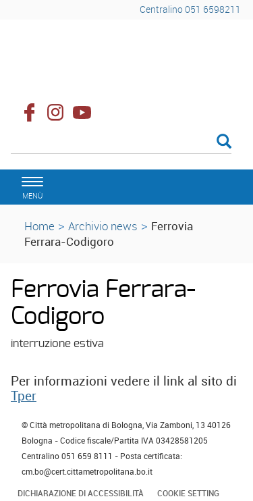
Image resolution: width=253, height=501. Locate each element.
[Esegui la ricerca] (224, 142)
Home (39, 226)
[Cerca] (121, 142)
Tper (23, 395)
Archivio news (103, 226)
